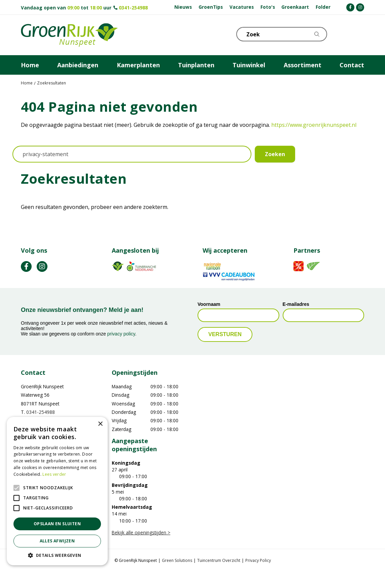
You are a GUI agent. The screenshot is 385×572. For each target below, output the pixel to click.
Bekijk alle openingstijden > (141, 532)
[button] (57, 555)
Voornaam (209, 304)
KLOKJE (342, 33)
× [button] (100, 424)
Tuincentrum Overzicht (218, 560)
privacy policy (121, 333)
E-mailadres (296, 304)
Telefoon (358, 33)
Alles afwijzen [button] (57, 541)
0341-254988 (133, 7)
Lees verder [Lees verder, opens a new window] (54, 474)
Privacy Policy (258, 560)
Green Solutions (177, 560)
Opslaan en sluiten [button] (57, 524)
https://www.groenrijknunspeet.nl (313, 125)
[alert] (57, 491)
